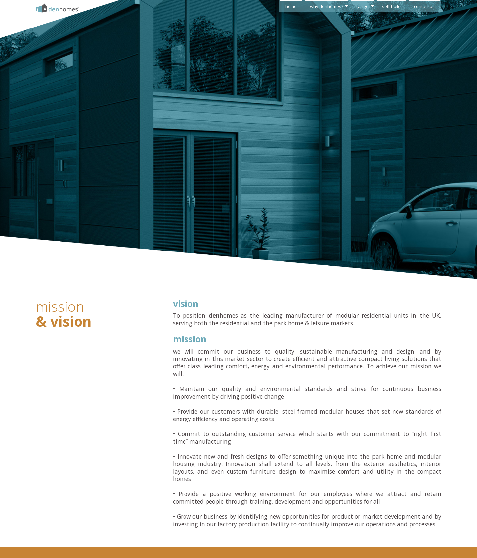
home (291, 6)
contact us (424, 6)
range (362, 6)
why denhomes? (326, 6)
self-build (391, 6)
